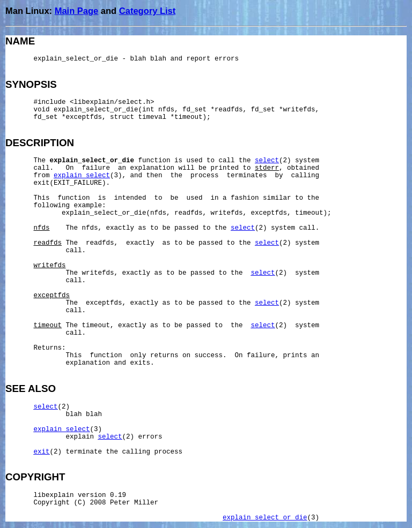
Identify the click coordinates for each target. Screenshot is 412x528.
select (267, 160)
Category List (147, 11)
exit (42, 452)
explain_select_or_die (265, 518)
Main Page (77, 11)
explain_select (82, 175)
